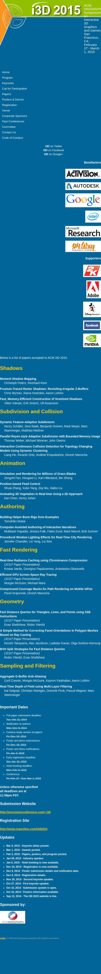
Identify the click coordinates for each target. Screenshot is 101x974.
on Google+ (53, 154)
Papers (6, 94)
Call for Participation (14, 88)
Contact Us (9, 132)
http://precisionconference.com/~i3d (25, 812)
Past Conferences (13, 121)
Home (5, 72)
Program (7, 77)
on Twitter (53, 146)
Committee (9, 126)
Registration (9, 105)
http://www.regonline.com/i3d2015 (23, 829)
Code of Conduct (12, 137)
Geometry (12, 601)
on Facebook (53, 150)
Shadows (11, 368)
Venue (6, 110)
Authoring (12, 506)
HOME (2, 938)
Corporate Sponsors (14, 115)
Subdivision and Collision (31, 411)
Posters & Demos (13, 99)
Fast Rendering (18, 550)
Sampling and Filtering (27, 666)
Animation (12, 463)
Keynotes (8, 83)
